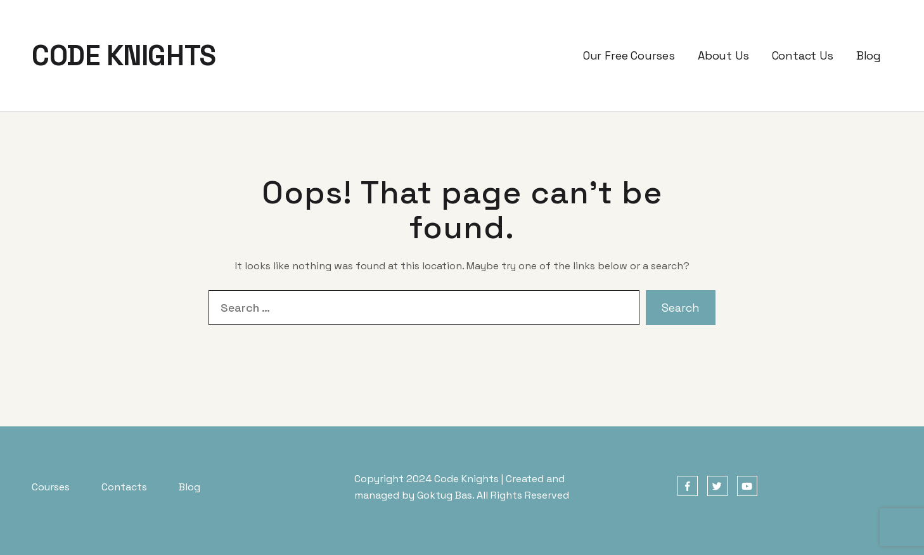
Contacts (124, 487)
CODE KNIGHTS (124, 55)
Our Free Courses (629, 55)
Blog (868, 55)
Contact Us (802, 55)
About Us (723, 55)
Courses (51, 487)
